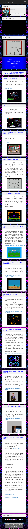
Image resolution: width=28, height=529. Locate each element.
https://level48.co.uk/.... (18, 448)
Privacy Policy (14, 528)
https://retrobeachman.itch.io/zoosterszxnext (15, 353)
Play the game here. (10, 174)
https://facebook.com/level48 (11, 496)
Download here (8, 88)
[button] (4, 54)
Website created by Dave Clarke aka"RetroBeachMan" (14, 525)
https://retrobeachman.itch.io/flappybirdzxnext (15, 245)
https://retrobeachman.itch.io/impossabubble (15, 209)
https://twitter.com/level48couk (12, 497)
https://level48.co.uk (9, 494)
